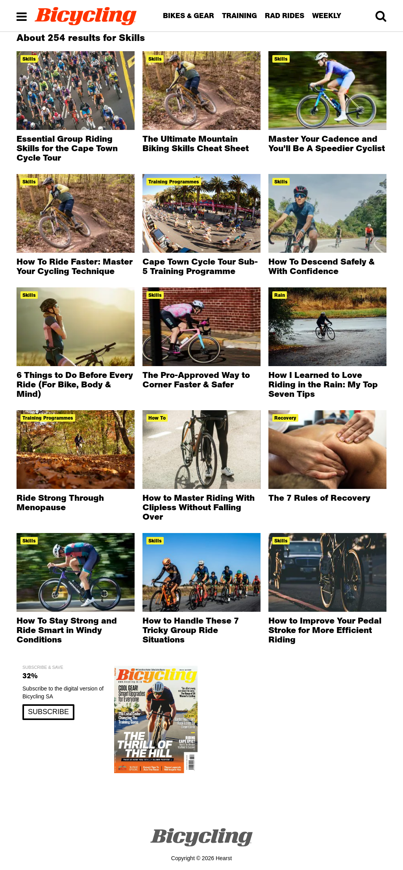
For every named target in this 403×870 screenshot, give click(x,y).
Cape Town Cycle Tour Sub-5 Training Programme (200, 266)
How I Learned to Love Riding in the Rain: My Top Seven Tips (323, 384)
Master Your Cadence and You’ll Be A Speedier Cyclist (326, 143)
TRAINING (239, 15)
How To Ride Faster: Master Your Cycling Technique (75, 266)
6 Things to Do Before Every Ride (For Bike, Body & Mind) (75, 384)
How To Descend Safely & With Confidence (321, 266)
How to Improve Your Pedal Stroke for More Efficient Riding (324, 630)
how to (157, 418)
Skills (29, 59)
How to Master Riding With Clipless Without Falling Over (198, 507)
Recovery (285, 418)
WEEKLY (326, 15)
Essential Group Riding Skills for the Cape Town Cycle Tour (67, 148)
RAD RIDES (284, 15)
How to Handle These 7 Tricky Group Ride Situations (190, 630)
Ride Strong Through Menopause (60, 502)
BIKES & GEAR (188, 15)
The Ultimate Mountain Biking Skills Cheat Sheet (195, 143)
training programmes (173, 182)
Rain (279, 295)
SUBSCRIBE (48, 712)
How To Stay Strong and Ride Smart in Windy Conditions (67, 630)
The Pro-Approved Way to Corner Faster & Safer (196, 379)
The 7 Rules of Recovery (319, 497)
